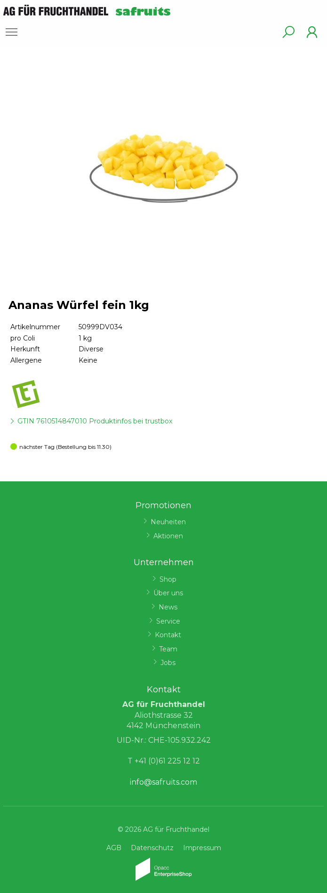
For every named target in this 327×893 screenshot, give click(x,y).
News (168, 607)
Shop (168, 579)
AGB (113, 848)
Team (168, 649)
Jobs (167, 662)
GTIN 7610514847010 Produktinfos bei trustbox (94, 421)
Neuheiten (168, 522)
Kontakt (168, 635)
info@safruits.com (163, 782)
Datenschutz (152, 848)
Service (168, 621)
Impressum (202, 848)
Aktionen (168, 536)
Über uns (168, 593)
